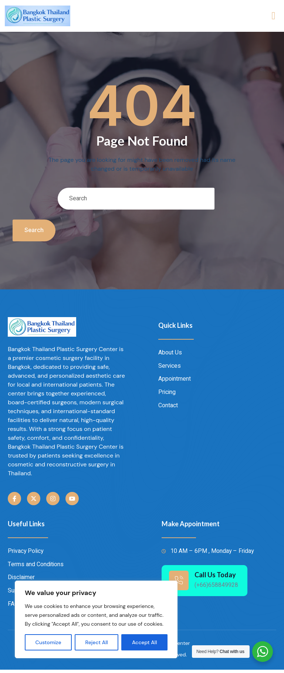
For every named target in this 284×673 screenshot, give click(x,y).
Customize (48, 642)
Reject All (96, 642)
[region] (96, 619)
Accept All (144, 642)
